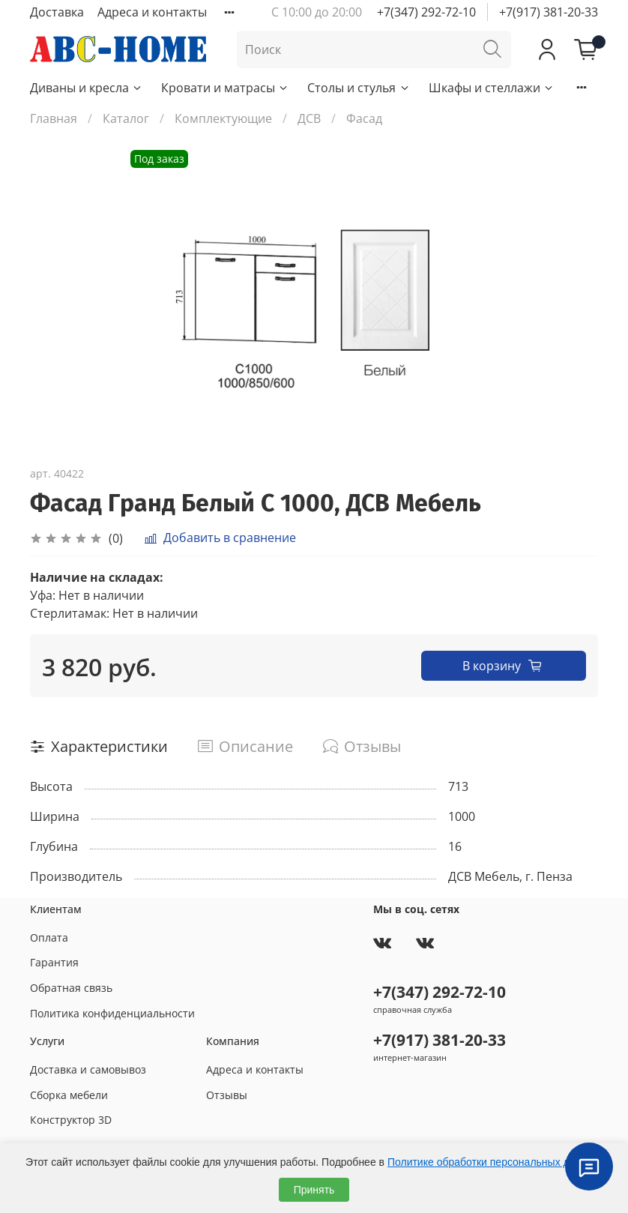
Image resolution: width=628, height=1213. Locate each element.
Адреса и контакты (152, 12)
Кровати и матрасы (225, 87)
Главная (53, 118)
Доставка (57, 12)
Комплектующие (223, 118)
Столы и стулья (358, 87)
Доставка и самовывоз (88, 1069)
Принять (314, 1190)
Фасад (364, 118)
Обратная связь (71, 988)
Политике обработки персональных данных (493, 1162)
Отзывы (226, 1095)
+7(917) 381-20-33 (548, 12)
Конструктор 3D (71, 1120)
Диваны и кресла (86, 87)
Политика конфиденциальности (112, 1013)
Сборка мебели (69, 1095)
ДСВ (309, 118)
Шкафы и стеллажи (492, 87)
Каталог (126, 118)
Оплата (49, 937)
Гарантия (54, 962)
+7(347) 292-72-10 (426, 12)
